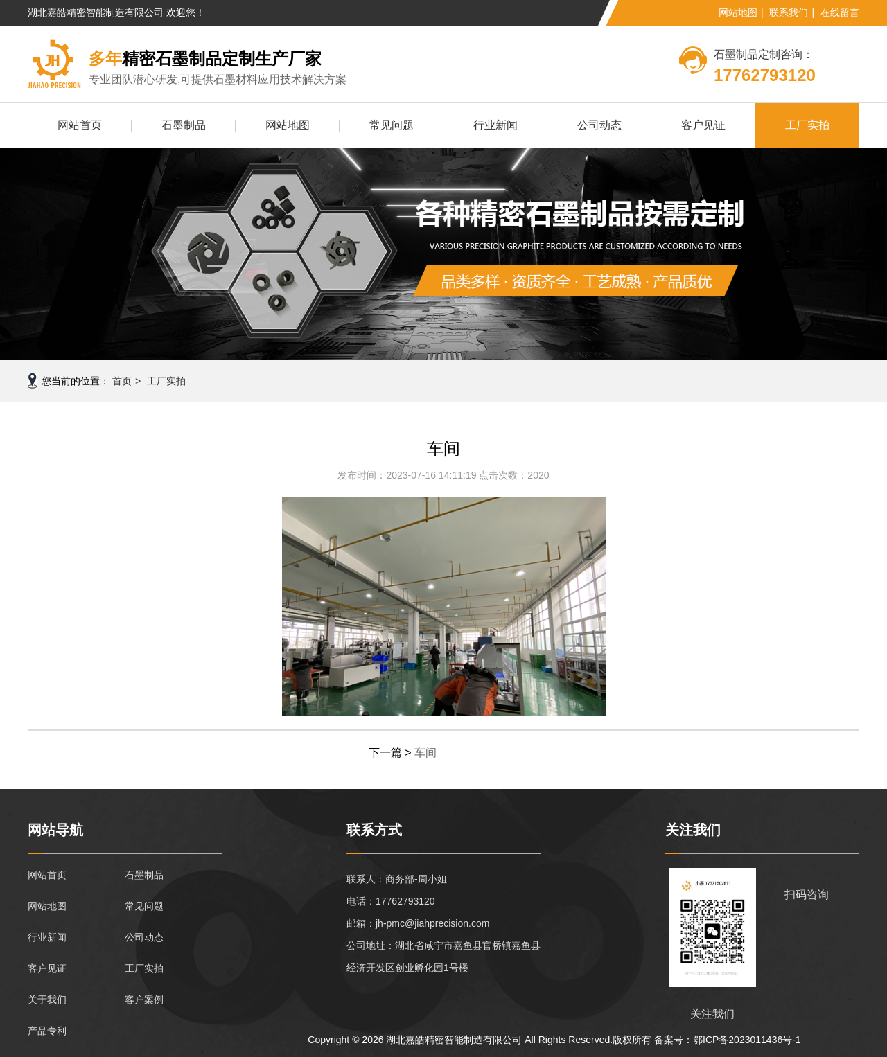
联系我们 (788, 12)
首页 (122, 381)
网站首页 (80, 125)
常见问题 (391, 125)
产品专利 (47, 1030)
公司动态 (599, 125)
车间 (425, 752)
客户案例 (144, 999)
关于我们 (47, 999)
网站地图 (738, 12)
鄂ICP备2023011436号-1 (747, 1039)
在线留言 (839, 12)
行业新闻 (495, 125)
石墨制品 (183, 125)
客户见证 (703, 125)
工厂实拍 (807, 125)
